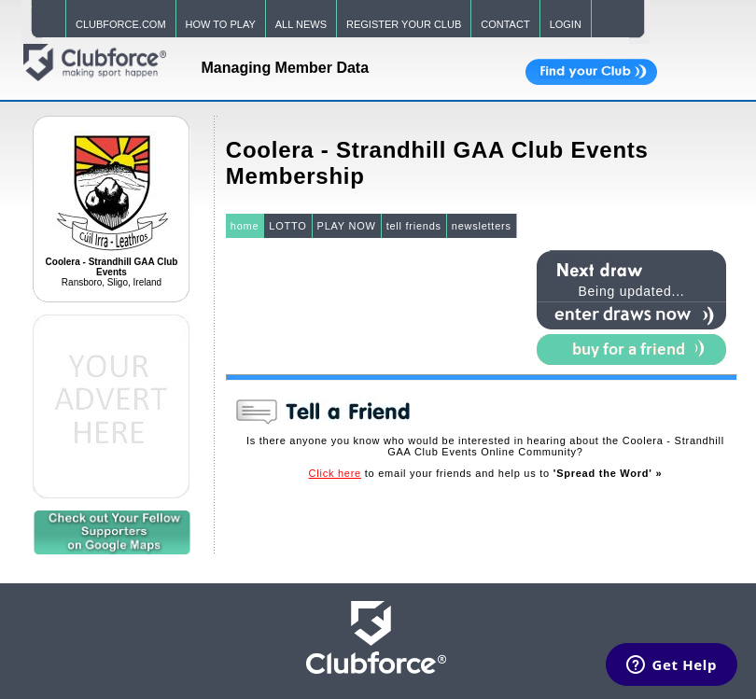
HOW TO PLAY (221, 24)
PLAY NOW (346, 225)
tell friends (413, 225)
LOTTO (287, 225)
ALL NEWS (301, 24)
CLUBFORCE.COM (121, 24)
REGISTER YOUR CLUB (403, 24)
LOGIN (565, 24)
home (245, 225)
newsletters (481, 225)
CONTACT (505, 24)
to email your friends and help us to (486, 473)
